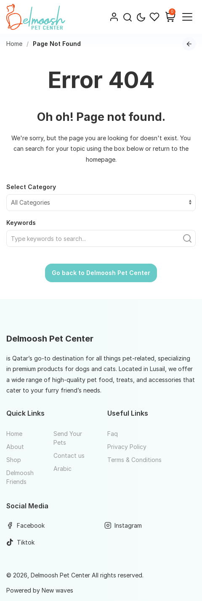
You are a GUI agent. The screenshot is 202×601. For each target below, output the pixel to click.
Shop (13, 459)
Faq (112, 433)
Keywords (21, 222)
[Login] (114, 16)
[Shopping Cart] (170, 16)
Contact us (69, 455)
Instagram (123, 525)
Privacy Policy (126, 446)
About (15, 446)
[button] (127, 16)
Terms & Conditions (134, 459)
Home (14, 43)
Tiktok (20, 542)
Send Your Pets (67, 438)
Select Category (31, 186)
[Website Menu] (187, 16)
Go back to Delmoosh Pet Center (101, 272)
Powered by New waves (39, 590)
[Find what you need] (101, 238)
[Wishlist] (154, 17)
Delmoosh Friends (20, 477)
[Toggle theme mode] (141, 17)
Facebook (25, 525)
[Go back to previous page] (189, 44)
